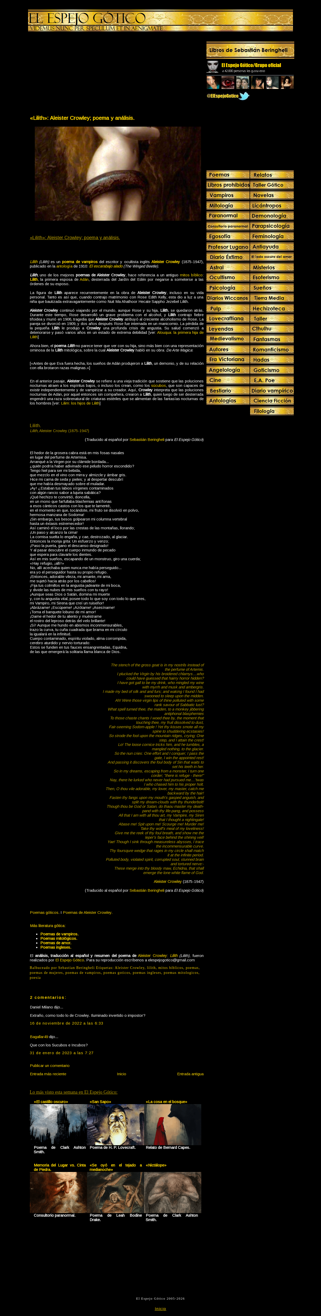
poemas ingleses (147, 973)
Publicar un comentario (50, 1065)
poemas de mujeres (46, 973)
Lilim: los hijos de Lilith (80, 403)
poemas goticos (116, 973)
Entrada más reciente (48, 1074)
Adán (84, 279)
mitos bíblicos (170, 968)
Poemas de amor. (55, 943)
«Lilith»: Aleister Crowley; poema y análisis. (82, 118)
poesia (35, 978)
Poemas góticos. (44, 912)
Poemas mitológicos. (58, 938)
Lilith (34, 279)
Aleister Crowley (130, 968)
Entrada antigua (190, 1074)
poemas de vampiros (83, 973)
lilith (151, 968)
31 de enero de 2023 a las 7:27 (62, 1053)
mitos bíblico (191, 275)
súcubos (158, 385)
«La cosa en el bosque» (166, 1101)
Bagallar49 (39, 1036)
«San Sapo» (100, 1101)
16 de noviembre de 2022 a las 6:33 (67, 1023)
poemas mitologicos (181, 973)
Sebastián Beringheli (147, 439)
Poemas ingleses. (55, 947)
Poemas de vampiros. (59, 934)
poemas (192, 968)
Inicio (121, 1074)
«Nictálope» (156, 1165)
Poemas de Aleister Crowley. (87, 912)
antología (64, 266)
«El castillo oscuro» (51, 1101)
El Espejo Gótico (69, 960)
